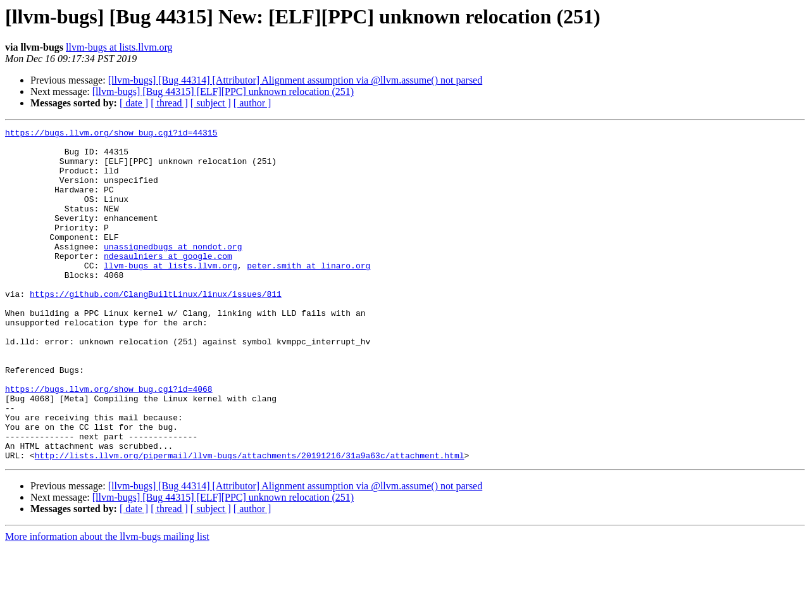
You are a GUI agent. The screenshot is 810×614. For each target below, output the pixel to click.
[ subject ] (210, 102)
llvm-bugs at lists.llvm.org (119, 47)
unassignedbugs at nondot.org (173, 271)
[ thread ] (169, 102)
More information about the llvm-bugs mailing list (107, 603)
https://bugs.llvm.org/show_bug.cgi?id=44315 (111, 134)
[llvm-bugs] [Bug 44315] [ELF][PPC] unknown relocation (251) (223, 91)
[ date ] (134, 102)
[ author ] (252, 102)
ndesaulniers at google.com (168, 282)
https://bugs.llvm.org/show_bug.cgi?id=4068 (109, 442)
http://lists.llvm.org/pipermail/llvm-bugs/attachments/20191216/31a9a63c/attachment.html (249, 521)
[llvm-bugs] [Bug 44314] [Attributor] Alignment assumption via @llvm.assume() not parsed (295, 80)
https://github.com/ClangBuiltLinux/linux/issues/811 (156, 328)
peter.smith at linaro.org (308, 293)
